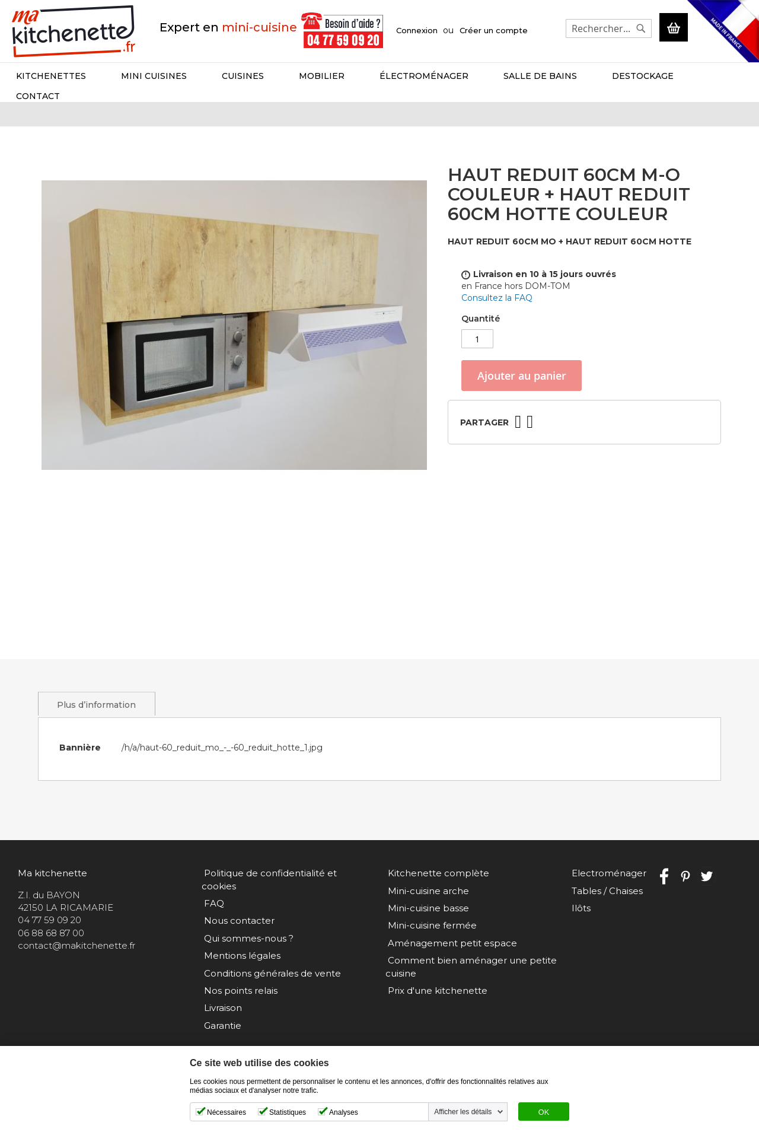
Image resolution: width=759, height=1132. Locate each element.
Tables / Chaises (604, 903)
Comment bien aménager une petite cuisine (469, 979)
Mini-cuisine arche (426, 903)
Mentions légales (240, 955)
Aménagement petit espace (450, 955)
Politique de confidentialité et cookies (286, 886)
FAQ (212, 903)
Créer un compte (494, 30)
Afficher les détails (463, 1112)
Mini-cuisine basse (426, 920)
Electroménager (606, 886)
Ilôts (578, 920)
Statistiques (287, 1112)
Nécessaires (226, 1112)
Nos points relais (238, 990)
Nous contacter (237, 920)
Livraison (221, 1007)
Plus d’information (97, 717)
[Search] (640, 28)
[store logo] (74, 30)
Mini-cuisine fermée (429, 938)
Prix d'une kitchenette (435, 1003)
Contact (706, 76)
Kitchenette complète (436, 886)
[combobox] (607, 28)
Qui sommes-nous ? (246, 938)
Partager (484, 410)
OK (543, 1112)
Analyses (343, 1112)
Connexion (417, 30)
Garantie (220, 1025)
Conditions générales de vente (270, 973)
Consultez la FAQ (496, 286)
